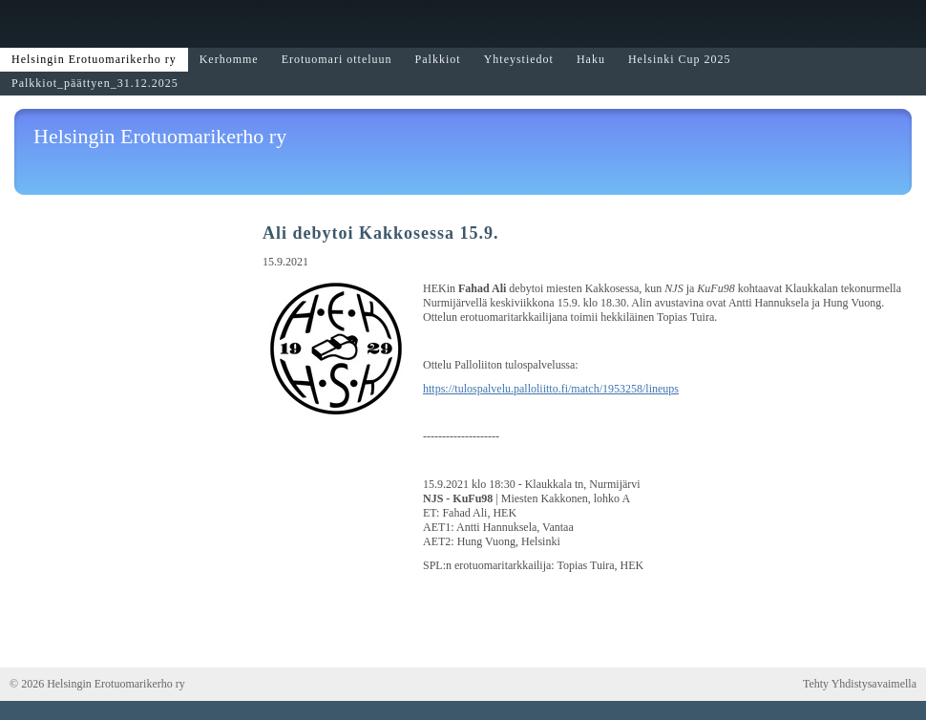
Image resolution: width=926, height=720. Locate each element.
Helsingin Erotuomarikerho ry (159, 136)
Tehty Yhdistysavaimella (859, 683)
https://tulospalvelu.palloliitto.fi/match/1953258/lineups (551, 388)
